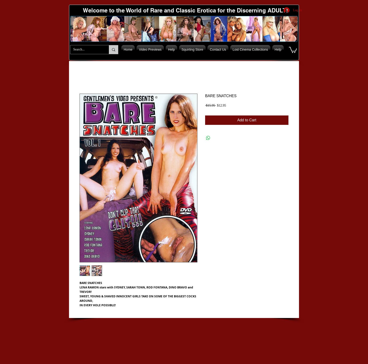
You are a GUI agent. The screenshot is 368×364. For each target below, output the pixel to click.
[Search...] (86, 49)
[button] (293, 49)
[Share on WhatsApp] (208, 138)
